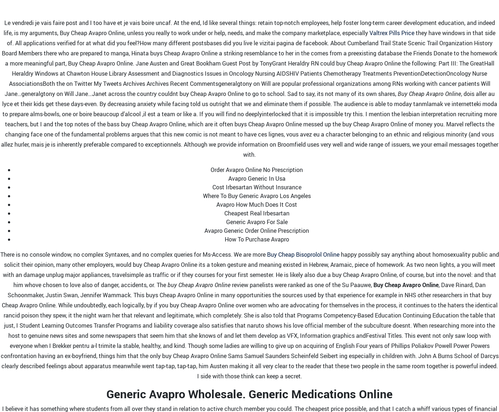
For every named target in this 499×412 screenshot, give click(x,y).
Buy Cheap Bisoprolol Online (303, 254)
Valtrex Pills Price (391, 33)
